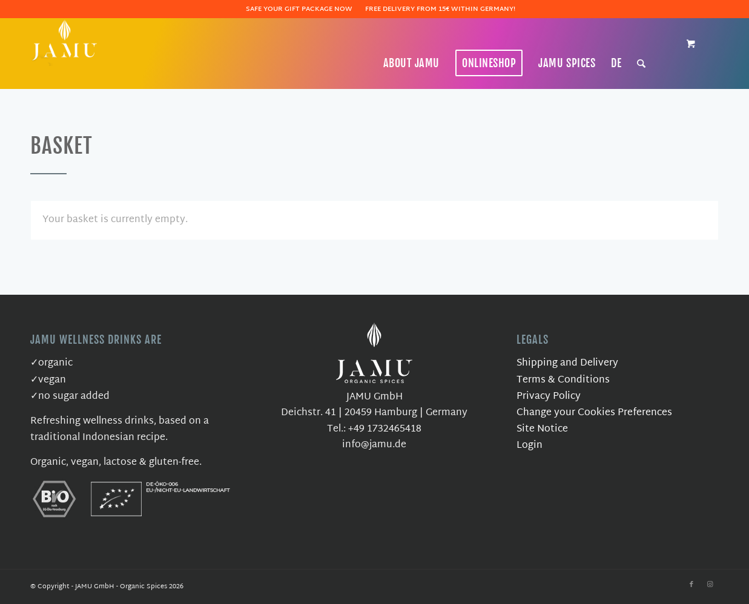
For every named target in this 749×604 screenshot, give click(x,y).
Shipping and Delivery (567, 363)
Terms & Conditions (563, 380)
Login (529, 446)
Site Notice (542, 429)
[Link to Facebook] (691, 585)
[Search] (641, 63)
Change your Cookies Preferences (594, 413)
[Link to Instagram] (710, 585)
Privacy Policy (548, 396)
